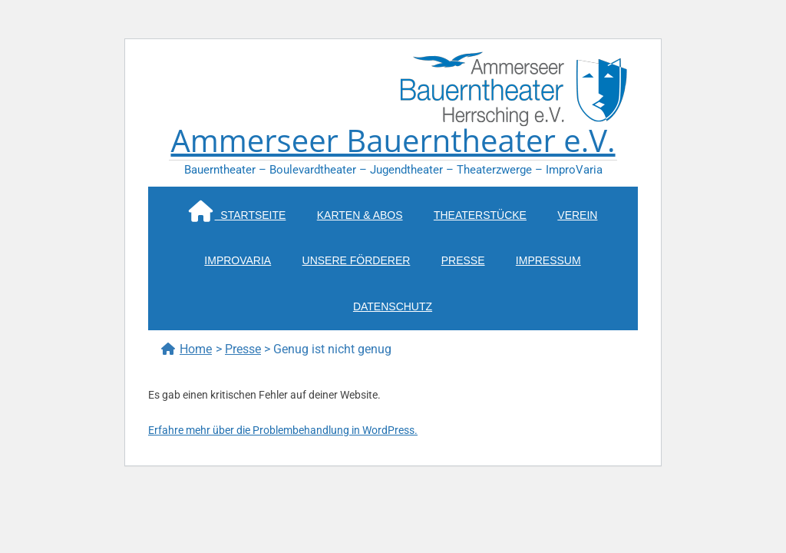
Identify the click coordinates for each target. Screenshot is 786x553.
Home (186, 349)
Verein (577, 215)
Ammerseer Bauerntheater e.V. (392, 140)
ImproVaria (237, 260)
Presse (463, 260)
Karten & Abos (360, 215)
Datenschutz (392, 306)
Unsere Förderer (356, 260)
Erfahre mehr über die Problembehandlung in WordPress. (283, 430)
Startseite (237, 211)
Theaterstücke (480, 215)
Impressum (548, 260)
